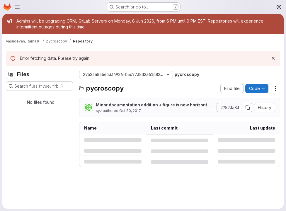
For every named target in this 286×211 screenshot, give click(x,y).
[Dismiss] (273, 58)
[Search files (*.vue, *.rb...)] (39, 86)
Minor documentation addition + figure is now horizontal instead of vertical (154, 105)
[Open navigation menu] (17, 7)
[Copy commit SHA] (247, 107)
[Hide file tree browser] (10, 74)
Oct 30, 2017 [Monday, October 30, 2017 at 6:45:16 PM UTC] (130, 110)
